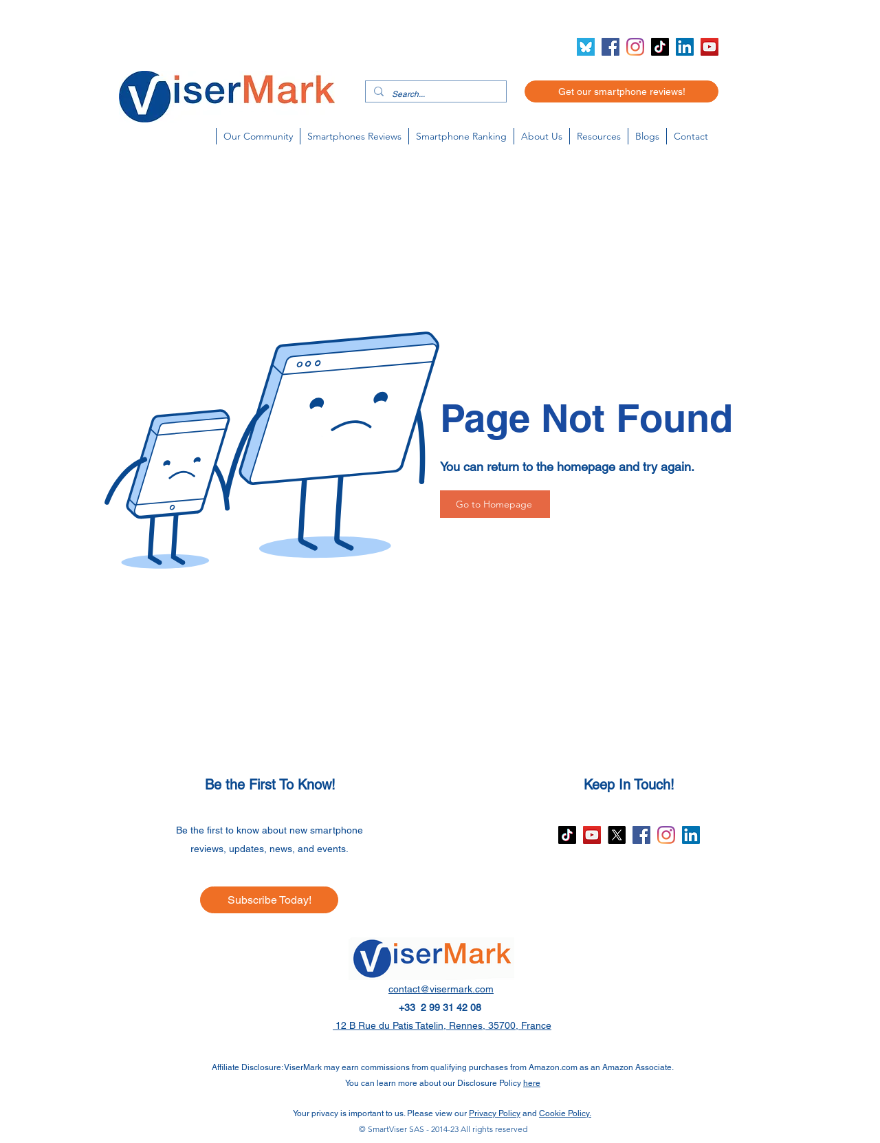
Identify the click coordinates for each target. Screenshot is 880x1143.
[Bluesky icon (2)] (586, 47)
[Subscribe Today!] (269, 899)
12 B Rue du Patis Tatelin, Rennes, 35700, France (442, 1025)
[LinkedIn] (685, 47)
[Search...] (434, 94)
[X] (617, 835)
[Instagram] (635, 47)
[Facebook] (610, 47)
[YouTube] (709, 47)
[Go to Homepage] (495, 504)
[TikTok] (660, 47)
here (531, 1083)
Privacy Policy (494, 1113)
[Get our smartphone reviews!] (621, 91)
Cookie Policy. (565, 1113)
